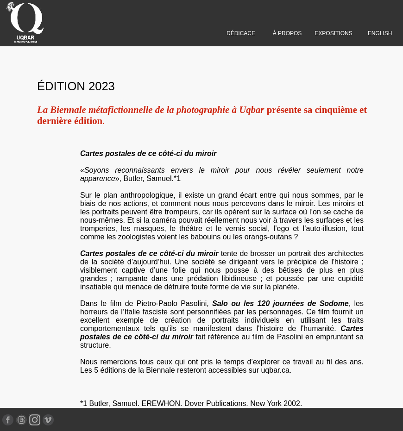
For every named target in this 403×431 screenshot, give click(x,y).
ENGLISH (380, 33)
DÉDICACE (241, 33)
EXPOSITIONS (333, 33)
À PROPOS (287, 33)
